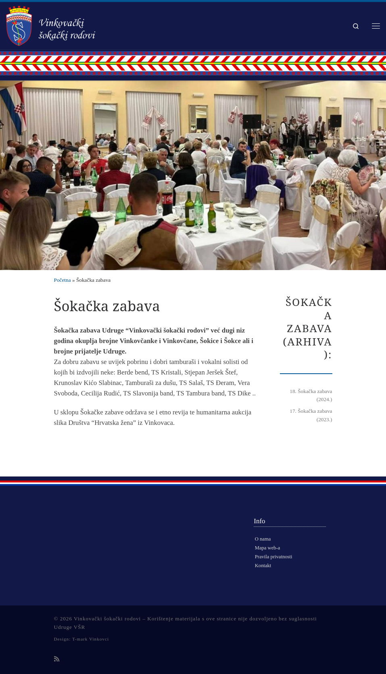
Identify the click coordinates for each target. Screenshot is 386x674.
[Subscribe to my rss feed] (56, 659)
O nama (263, 539)
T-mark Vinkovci (90, 639)
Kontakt (263, 565)
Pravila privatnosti (273, 557)
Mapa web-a (267, 548)
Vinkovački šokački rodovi (107, 619)
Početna (62, 280)
